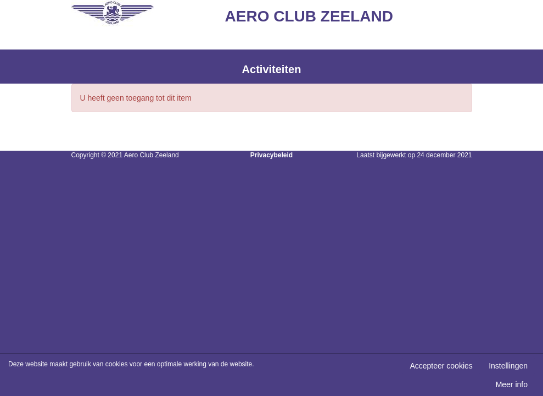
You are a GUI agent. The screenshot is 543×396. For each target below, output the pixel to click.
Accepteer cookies (441, 365)
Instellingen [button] (508, 365)
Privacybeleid (271, 155)
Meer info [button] (512, 384)
